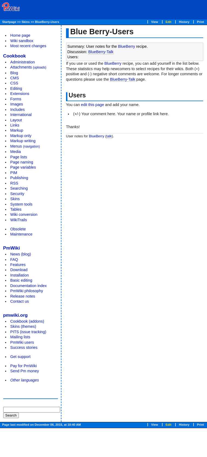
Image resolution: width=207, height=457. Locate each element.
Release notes (22, 296)
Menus (25, 146)
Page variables (23, 167)
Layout (16, 120)
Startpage (9, 21)
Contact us (19, 301)
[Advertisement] (25, 423)
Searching (19, 188)
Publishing (19, 178)
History (184, 21)
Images (16, 104)
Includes (17, 109)
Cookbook (14, 56)
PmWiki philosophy (26, 291)
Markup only (20, 136)
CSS (14, 83)
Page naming (21, 162)
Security (17, 194)
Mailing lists (20, 337)
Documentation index (28, 286)
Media (15, 151)
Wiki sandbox (21, 41)
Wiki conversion (23, 214)
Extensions (19, 93)
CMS (14, 78)
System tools (21, 204)
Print (200, 21)
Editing (16, 88)
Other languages (24, 380)
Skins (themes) (23, 326)
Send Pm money (24, 371)
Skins (26, 21)
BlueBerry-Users (47, 21)
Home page (20, 35)
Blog (14, 73)
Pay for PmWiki (23, 366)
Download (18, 270)
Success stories (23, 347)
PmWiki (11, 248)
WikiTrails (18, 220)
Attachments (28, 67)
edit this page (92, 105)
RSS (14, 183)
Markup (16, 130)
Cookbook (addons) (27, 321)
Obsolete (18, 229)
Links (14, 125)
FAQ (14, 259)
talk (109, 136)
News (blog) (20, 254)
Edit (168, 21)
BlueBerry (126, 46)
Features (18, 264)
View (154, 21)
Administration (22, 62)
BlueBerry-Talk (100, 52)
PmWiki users (22, 342)
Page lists (18, 157)
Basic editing (21, 280)
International (21, 114)
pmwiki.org (15, 315)
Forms (15, 99)
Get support (20, 356)
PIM (13, 172)
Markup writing (23, 141)
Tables (16, 209)
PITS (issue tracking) (28, 332)
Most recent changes (28, 46)
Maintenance (21, 234)
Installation (19, 275)
